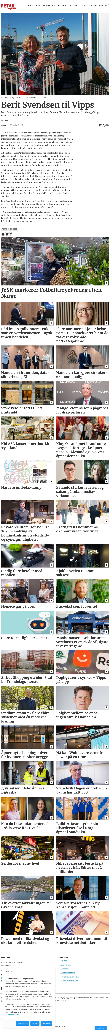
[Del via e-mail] (107, 125)
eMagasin (103, 5)
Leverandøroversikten (69, 977)
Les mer (62, 1001)
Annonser (73, 5)
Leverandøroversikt (33, 5)
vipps (4, 229)
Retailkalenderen (49, 5)
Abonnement (63, 5)
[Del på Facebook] (100, 125)
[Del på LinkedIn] (103, 125)
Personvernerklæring (69, 981)
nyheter (13, 229)
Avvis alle (46, 1023)
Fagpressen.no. (14, 1014)
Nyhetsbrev (92, 5)
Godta (35, 1023)
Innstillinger (101, 1028)
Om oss (83, 5)
